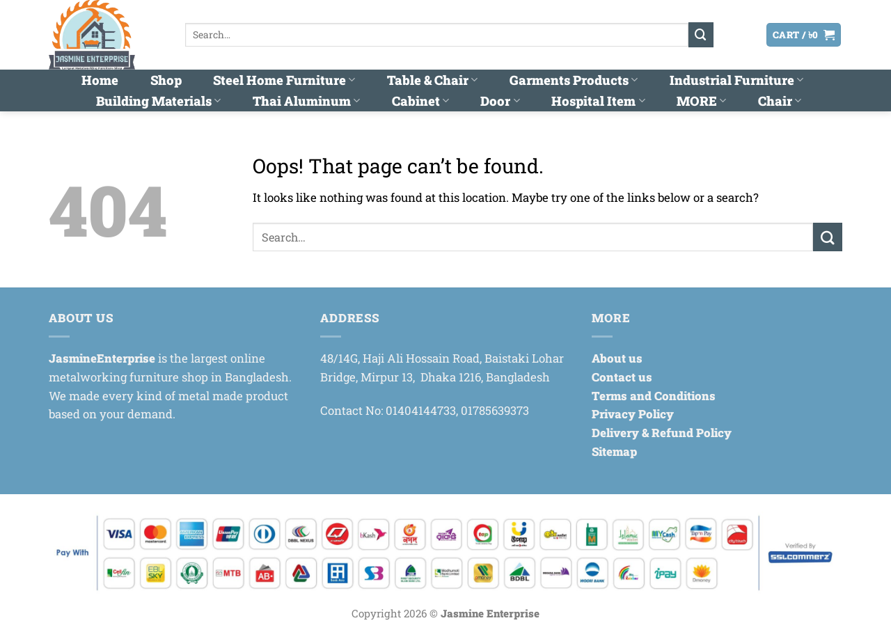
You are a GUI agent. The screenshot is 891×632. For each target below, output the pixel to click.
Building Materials (158, 101)
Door (499, 101)
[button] (728, 34)
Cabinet (420, 101)
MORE (701, 101)
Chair (779, 101)
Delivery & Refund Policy (662, 433)
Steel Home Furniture (284, 80)
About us (617, 358)
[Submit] (700, 34)
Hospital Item (598, 101)
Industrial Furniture (736, 80)
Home (99, 80)
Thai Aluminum (306, 101)
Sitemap (614, 451)
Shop (166, 80)
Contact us (622, 377)
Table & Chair (432, 80)
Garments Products (574, 80)
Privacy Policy (633, 414)
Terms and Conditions (654, 396)
